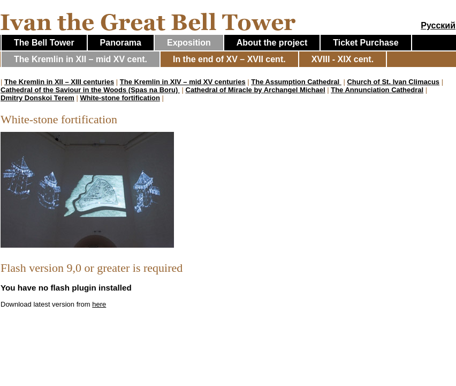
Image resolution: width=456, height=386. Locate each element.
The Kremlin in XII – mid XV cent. (80, 59)
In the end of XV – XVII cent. (229, 59)
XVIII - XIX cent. (342, 59)
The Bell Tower (44, 42)
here (99, 304)
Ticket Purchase (365, 42)
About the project (272, 42)
